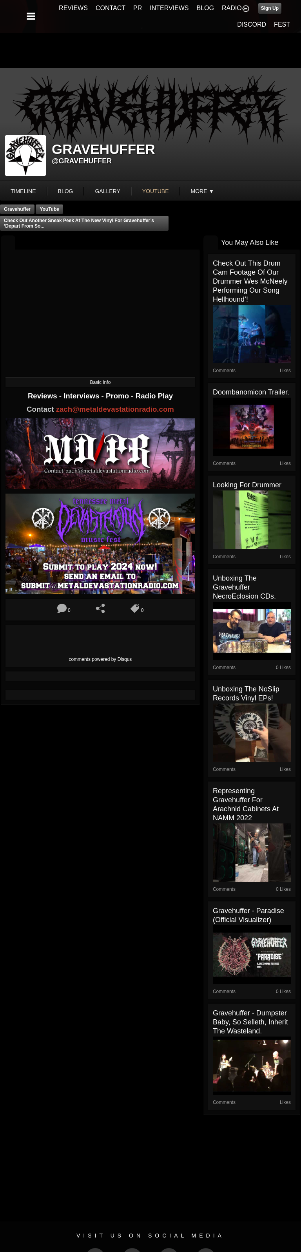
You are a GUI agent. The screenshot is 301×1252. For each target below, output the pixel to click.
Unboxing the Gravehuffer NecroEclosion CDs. (244, 587)
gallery (107, 191)
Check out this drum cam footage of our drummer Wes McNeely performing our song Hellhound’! (250, 281)
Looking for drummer (247, 485)
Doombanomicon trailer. (251, 392)
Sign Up (270, 8)
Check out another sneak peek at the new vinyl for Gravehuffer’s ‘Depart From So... (79, 223)
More (202, 191)
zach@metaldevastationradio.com (115, 409)
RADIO (232, 8)
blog (65, 191)
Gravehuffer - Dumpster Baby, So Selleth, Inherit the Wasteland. (250, 1022)
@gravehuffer (82, 161)
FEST (282, 24)
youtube (155, 191)
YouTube (49, 209)
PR (137, 8)
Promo (118, 396)
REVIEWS (73, 8)
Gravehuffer (17, 209)
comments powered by (100, 659)
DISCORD (251, 24)
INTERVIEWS (169, 8)
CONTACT (110, 8)
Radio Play (154, 396)
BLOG (205, 8)
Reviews (43, 396)
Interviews (82, 396)
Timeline (23, 191)
